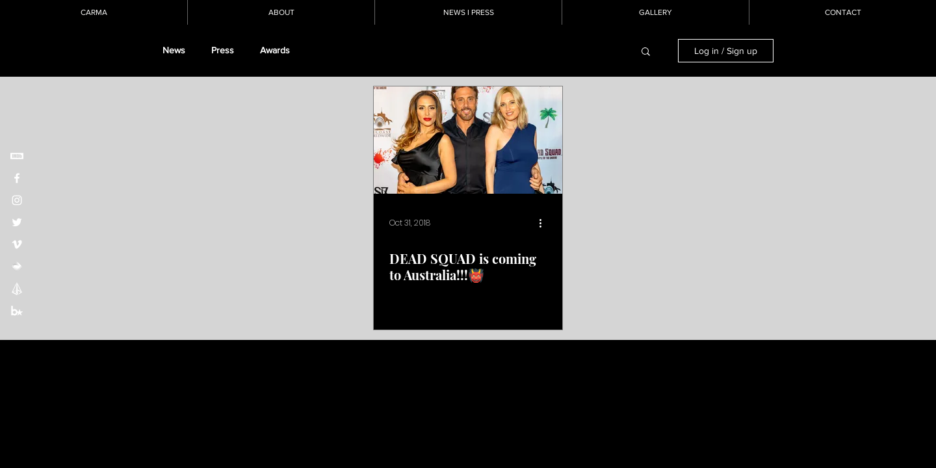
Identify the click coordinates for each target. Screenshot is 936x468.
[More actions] (544, 223)
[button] (646, 52)
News (173, 50)
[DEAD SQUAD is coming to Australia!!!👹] (468, 140)
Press (222, 50)
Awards (275, 50)
